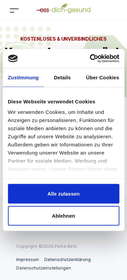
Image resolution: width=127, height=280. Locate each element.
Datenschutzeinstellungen (43, 268)
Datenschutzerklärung (67, 259)
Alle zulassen (63, 193)
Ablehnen (63, 216)
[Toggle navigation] (14, 10)
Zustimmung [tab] (23, 77)
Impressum (27, 259)
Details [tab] (62, 77)
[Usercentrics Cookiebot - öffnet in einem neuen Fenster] (90, 58)
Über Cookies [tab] (102, 77)
